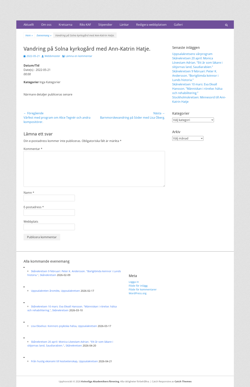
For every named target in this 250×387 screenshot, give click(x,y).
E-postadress (34, 207)
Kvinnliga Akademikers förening (100, 381)
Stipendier (105, 25)
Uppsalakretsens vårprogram (192, 54)
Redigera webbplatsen (151, 25)
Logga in (134, 282)
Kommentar (33, 149)
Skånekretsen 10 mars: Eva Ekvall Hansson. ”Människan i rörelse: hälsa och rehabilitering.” (197, 88)
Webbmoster (52, 56)
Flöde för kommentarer (143, 289)
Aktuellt (29, 25)
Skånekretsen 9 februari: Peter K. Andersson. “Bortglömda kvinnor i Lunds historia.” (195, 75)
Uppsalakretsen (70, 290)
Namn (29, 193)
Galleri (178, 25)
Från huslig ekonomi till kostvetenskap (54, 361)
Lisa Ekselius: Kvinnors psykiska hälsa (54, 326)
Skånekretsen (48, 275)
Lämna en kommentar (79, 56)
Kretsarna (65, 25)
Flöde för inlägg (138, 285)
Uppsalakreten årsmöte (45, 290)
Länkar (124, 25)
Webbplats (31, 222)
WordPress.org (137, 293)
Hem (29, 35)
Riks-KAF (85, 25)
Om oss (46, 25)
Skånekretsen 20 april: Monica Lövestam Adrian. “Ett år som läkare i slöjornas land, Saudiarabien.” (197, 62)
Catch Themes (183, 381)
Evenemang (44, 35)
